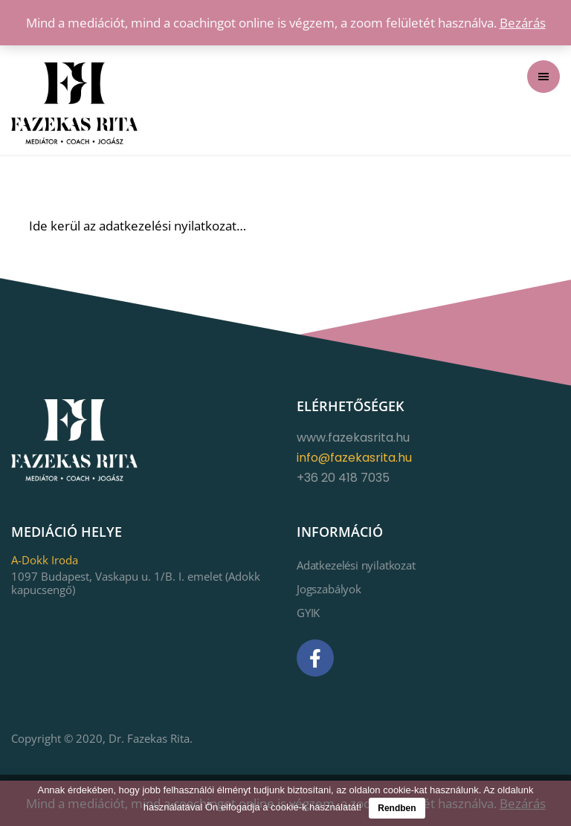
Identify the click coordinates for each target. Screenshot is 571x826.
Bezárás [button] (523, 22)
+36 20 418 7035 (343, 477)
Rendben (397, 808)
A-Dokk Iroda (44, 559)
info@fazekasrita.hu (354, 457)
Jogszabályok (329, 588)
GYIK (308, 612)
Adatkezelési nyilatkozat (356, 565)
